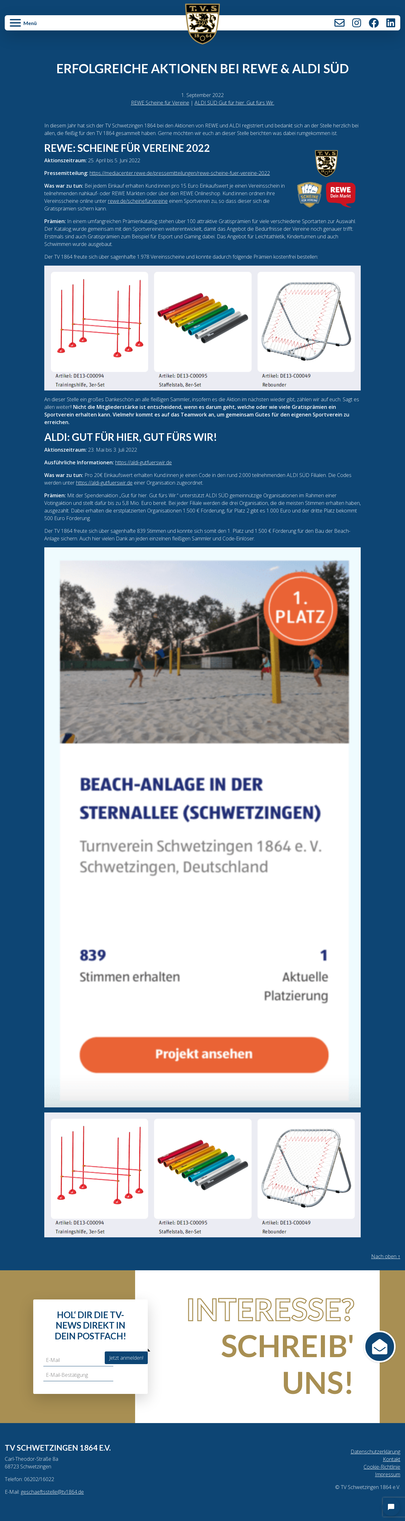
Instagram (356, 23)
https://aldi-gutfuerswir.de (143, 462)
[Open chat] (391, 1507)
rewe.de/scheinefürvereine (138, 200)
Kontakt (339, 23)
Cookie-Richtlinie (382, 1466)
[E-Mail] (78, 1360)
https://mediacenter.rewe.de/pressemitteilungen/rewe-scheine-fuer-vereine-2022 (180, 173)
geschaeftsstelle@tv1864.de (52, 1491)
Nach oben (385, 1256)
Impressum (387, 1474)
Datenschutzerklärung (375, 1451)
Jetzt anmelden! (126, 1357)
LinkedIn (390, 23)
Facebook (374, 23)
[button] (71, 26)
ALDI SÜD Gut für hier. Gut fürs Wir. (234, 102)
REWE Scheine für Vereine (160, 102)
